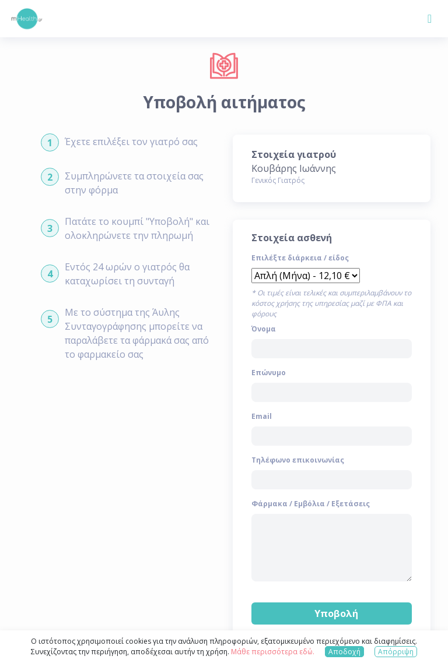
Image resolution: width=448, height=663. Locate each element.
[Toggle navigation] (430, 18)
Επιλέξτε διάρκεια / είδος (300, 258)
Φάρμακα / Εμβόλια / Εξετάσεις (310, 504)
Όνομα (263, 329)
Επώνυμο (268, 373)
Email (261, 416)
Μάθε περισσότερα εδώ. (272, 652)
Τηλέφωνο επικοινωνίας (297, 460)
